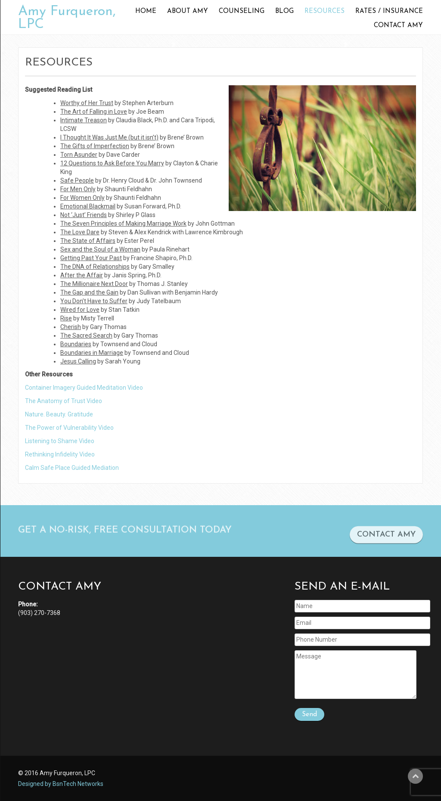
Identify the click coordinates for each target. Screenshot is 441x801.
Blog (284, 11)
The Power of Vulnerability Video (69, 427)
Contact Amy (398, 25)
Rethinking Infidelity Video (60, 454)
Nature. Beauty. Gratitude (59, 414)
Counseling (241, 11)
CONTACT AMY (386, 539)
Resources (324, 11)
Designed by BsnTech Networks (60, 783)
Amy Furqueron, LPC (67, 18)
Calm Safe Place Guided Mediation (72, 467)
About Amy (187, 11)
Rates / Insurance (389, 11)
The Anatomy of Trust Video (63, 400)
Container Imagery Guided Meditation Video (84, 387)
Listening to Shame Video (59, 441)
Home (145, 11)
